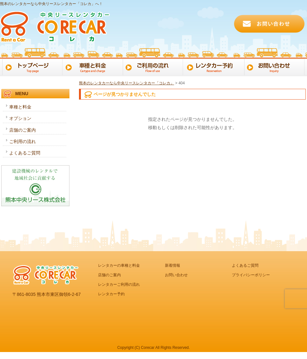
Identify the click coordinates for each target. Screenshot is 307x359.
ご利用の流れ (153, 66)
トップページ (31, 66)
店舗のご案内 (22, 130)
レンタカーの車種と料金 (119, 265)
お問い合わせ (276, 66)
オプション (20, 118)
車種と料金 (92, 66)
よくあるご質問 (24, 152)
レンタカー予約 (214, 66)
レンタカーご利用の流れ (119, 284)
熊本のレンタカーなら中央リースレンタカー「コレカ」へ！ (51, 4)
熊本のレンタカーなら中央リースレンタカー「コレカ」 (126, 83)
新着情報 (172, 265)
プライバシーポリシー (251, 275)
